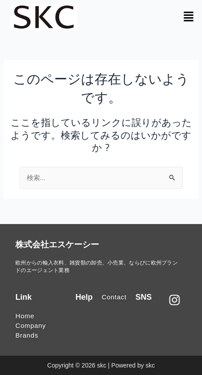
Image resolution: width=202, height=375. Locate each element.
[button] (189, 16)
